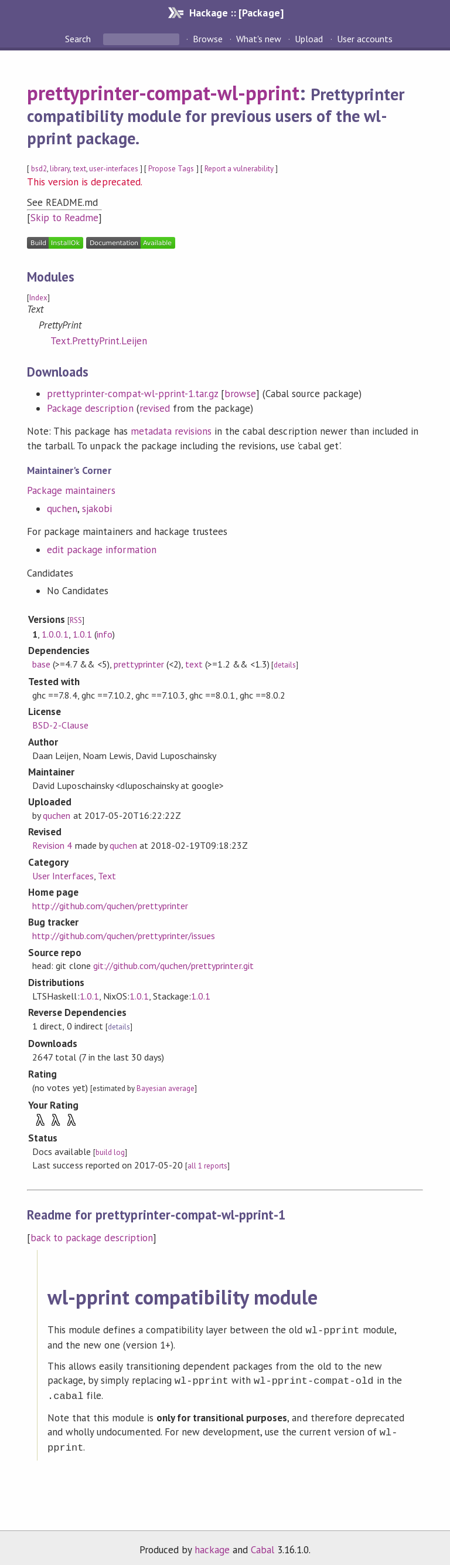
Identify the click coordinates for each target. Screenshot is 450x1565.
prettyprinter (139, 664)
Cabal (262, 1543)
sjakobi (97, 508)
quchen (62, 508)
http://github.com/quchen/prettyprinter (110, 906)
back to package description (91, 1237)
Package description (90, 408)
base (41, 664)
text (79, 169)
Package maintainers (71, 490)
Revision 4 (52, 845)
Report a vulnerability (239, 169)
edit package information (101, 549)
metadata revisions (171, 431)
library (60, 169)
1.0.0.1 (55, 634)
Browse (208, 39)
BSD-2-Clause (60, 725)
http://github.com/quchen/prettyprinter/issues (123, 935)
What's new (258, 39)
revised (154, 408)
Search (79, 39)
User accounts (365, 39)
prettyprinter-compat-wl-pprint (163, 93)
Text (107, 876)
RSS (76, 620)
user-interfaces (113, 169)
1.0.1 (82, 634)
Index (38, 298)
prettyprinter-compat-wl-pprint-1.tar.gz (132, 393)
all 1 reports (207, 1166)
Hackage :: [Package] (236, 12)
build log (110, 1152)
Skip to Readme (64, 217)
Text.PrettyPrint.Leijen (98, 340)
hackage (212, 1543)
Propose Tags (171, 169)
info (104, 634)
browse (240, 393)
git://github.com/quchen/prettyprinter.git (173, 965)
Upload (309, 39)
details (285, 665)
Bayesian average (166, 1088)
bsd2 (39, 169)
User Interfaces (62, 876)
